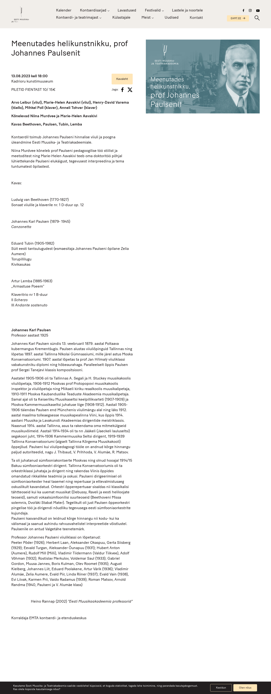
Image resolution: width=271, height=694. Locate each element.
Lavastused (127, 10)
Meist (146, 18)
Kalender (63, 10)
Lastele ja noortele (187, 10)
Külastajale (121, 18)
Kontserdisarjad (93, 10)
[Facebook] (122, 89)
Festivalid (153, 10)
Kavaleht (122, 79)
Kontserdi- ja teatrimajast (77, 18)
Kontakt (196, 19)
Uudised (172, 18)
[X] (129, 89)
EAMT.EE (238, 18)
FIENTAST (33, 90)
